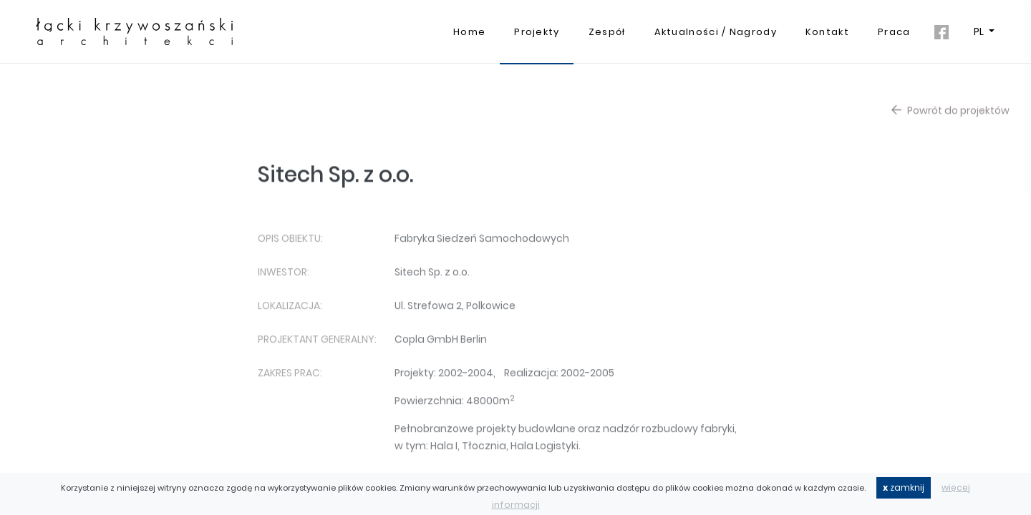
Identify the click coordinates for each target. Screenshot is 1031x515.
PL (980, 31)
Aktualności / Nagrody (715, 32)
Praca (894, 32)
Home (469, 32)
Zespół (607, 32)
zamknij (903, 487)
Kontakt (827, 32)
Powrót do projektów (950, 113)
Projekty (536, 32)
